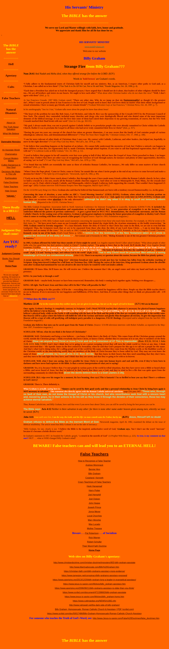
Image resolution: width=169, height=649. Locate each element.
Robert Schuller (94, 542)
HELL (10, 218)
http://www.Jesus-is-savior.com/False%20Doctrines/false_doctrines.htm (126, 618)
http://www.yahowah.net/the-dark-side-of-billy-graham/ (94, 605)
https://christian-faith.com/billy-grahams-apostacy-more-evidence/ (94, 571)
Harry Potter (94, 490)
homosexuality (131, 100)
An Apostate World (11, 150)
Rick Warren (94, 537)
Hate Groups (11, 191)
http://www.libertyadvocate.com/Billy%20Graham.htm (94, 567)
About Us (11, 123)
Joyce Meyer (94, 511)
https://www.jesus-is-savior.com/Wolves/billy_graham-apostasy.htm (94, 584)
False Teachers (11, 187)
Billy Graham (94, 473)
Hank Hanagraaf (94, 486)
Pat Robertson (92, 533)
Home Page (11, 266)
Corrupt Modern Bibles (11, 159)
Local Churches (94, 516)
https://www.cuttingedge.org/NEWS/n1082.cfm (94, 601)
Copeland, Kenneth (94, 478)
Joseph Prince (94, 507)
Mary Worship (94, 520)
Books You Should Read (11, 259)
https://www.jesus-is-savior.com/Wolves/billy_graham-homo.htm (94, 597)
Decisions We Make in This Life (11, 172)
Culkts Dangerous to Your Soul (11, 166)
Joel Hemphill (94, 495)
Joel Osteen (94, 499)
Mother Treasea (94, 528)
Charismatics (11, 154)
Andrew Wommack (94, 465)
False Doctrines (11, 182)
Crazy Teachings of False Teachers (94, 482)
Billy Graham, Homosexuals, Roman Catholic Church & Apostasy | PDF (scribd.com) (94, 609)
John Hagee (94, 503)
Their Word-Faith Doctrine (94, 546)
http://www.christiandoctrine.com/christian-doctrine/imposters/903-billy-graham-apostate (94, 562)
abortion (57, 199)
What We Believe (11, 133)
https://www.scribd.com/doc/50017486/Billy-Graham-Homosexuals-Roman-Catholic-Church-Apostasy (94, 613)
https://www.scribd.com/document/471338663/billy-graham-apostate (94, 592)
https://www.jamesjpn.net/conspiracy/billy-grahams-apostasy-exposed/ (94, 575)
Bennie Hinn (94, 469)
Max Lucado (94, 524)
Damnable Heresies (11, 142)
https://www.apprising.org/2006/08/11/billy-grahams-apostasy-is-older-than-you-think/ (94, 588)
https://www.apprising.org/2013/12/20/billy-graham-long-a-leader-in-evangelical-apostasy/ (94, 580)
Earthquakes (11, 178)
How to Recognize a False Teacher (94, 461)
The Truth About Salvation (10, 128)
